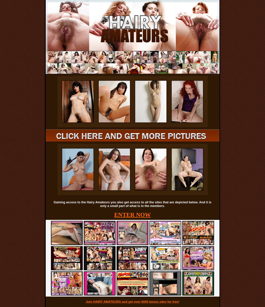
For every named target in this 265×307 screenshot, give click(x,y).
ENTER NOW (132, 215)
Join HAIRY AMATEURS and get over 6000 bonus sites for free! (132, 302)
